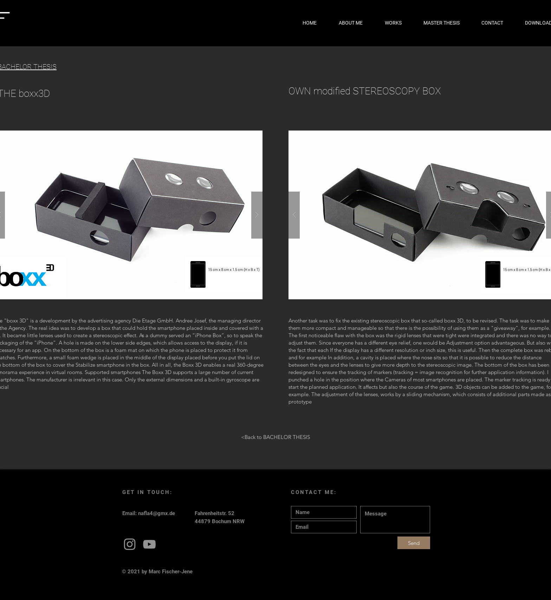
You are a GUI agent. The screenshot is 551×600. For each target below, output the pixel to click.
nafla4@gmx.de (156, 513)
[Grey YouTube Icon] (149, 544)
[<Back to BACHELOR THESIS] (275, 437)
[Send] (413, 542)
